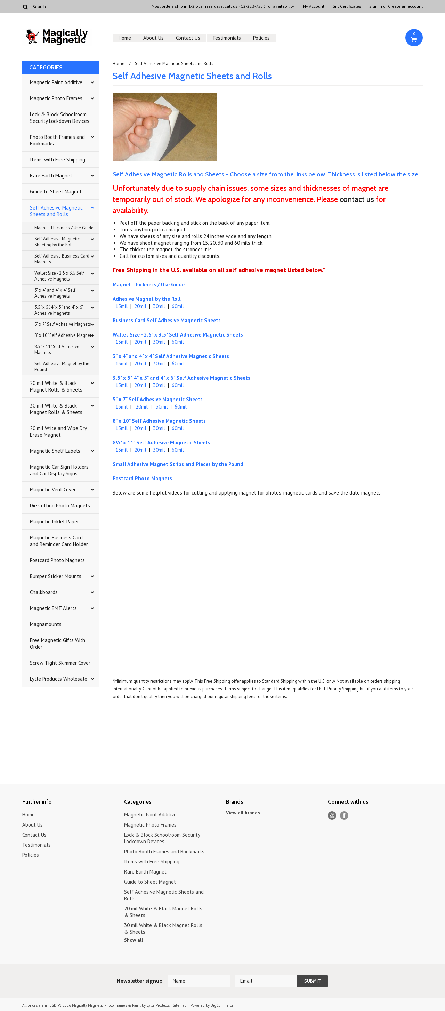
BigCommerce (222, 1005)
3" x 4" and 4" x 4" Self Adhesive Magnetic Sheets (171, 356)
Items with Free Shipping (57, 159)
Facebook (344, 815)
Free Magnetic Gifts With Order (57, 643)
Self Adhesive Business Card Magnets (61, 259)
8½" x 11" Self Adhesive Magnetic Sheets (161, 442)
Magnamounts (46, 624)
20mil (140, 306)
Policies (261, 37)
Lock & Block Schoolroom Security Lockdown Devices (59, 117)
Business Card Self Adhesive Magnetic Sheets (167, 320)
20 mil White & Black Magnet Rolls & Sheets (56, 386)
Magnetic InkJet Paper (54, 521)
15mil (121, 306)
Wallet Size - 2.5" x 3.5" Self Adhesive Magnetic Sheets (178, 334)
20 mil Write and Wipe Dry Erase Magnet (58, 431)
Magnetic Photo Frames (56, 98)
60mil (178, 306)
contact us (357, 199)
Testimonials (226, 37)
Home (125, 37)
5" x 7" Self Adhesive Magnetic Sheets (158, 399)
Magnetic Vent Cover (53, 489)
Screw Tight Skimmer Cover (60, 662)
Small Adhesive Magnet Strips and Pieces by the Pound (178, 464)
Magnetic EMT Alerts (53, 608)
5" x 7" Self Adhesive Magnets (62, 324)
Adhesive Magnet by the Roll (147, 298)
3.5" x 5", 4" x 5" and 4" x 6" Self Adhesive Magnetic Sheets (181, 377)
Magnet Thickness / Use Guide (64, 228)
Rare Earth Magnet (51, 175)
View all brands (243, 812)
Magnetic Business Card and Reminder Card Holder (59, 540)
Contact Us (188, 37)
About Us (153, 37)
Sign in (375, 6)
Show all (133, 940)
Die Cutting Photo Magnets (60, 505)
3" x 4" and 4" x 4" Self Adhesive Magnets (54, 293)
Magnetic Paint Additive (56, 82)
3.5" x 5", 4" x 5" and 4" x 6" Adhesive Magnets (58, 310)
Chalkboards (44, 592)
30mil (159, 306)
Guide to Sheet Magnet (56, 191)
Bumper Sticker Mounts (55, 576)
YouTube (332, 815)
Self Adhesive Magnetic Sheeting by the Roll (57, 242)
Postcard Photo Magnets (57, 560)
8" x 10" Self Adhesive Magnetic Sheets (159, 421)
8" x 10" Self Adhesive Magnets (64, 335)
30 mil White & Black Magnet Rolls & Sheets (56, 409)
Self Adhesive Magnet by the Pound (61, 366)
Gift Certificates (346, 6)
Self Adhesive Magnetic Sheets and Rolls (56, 211)
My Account (313, 6)
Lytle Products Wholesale (58, 679)
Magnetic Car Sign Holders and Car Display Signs (59, 470)
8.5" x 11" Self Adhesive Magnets (56, 349)
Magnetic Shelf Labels (55, 451)
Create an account (405, 6)
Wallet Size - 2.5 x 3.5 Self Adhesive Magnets (59, 276)
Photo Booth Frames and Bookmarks (57, 140)
